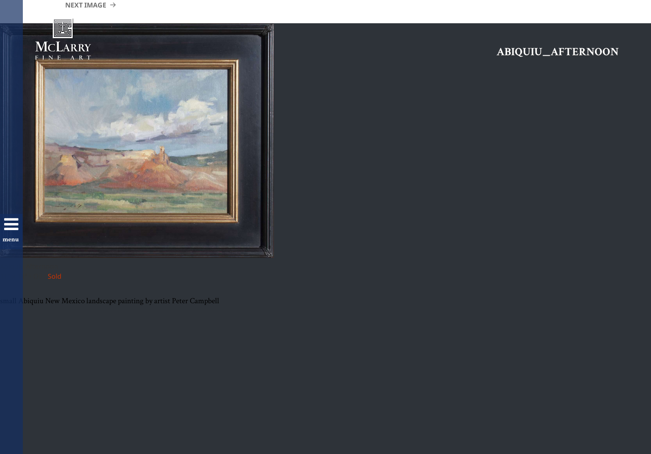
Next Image (85, 5)
